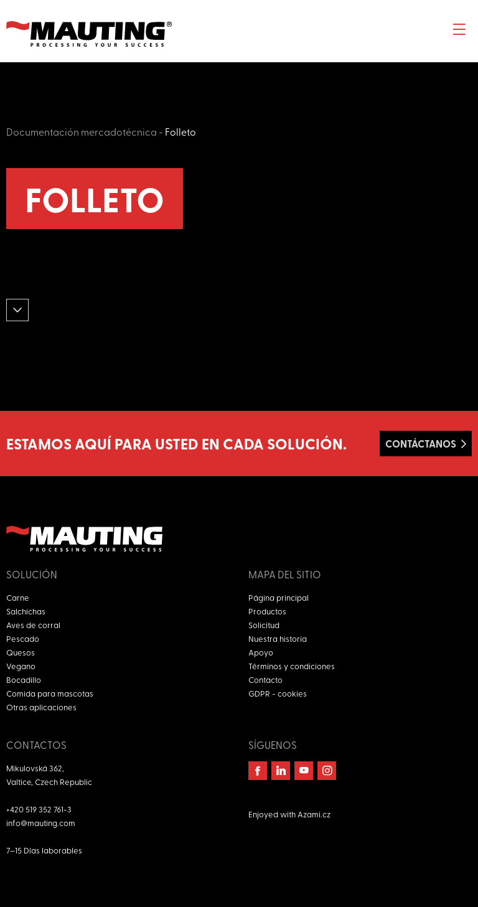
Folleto (180, 131)
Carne (17, 597)
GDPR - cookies (277, 693)
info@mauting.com (40, 822)
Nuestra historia (277, 638)
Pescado (22, 638)
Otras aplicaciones (41, 707)
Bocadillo (23, 679)
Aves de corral (33, 624)
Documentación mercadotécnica (81, 131)
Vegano (20, 665)
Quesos (20, 652)
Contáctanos (420, 443)
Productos (267, 611)
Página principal (278, 597)
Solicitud (263, 624)
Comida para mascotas (49, 693)
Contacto (265, 679)
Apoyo (260, 652)
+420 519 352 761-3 (39, 809)
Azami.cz (314, 814)
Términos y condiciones (291, 665)
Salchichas (25, 611)
